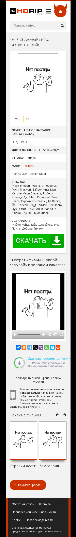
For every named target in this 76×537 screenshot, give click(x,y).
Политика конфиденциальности (34, 512)
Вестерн (28, 166)
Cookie (16, 520)
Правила (45, 504)
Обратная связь (23, 504)
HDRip (24, 11)
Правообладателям (39, 520)
